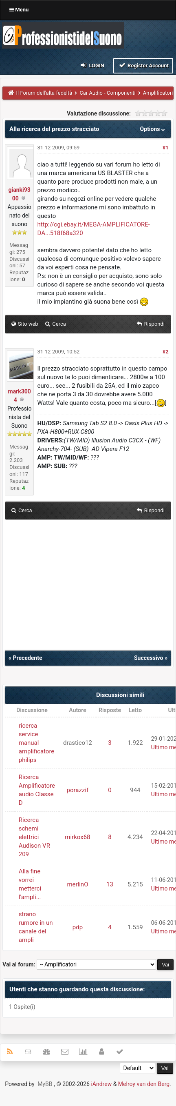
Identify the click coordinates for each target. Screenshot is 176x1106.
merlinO (77, 884)
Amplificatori (158, 93)
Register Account (143, 65)
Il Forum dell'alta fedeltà (44, 93)
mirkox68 (77, 837)
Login (91, 65)
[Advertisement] (88, 589)
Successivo (148, 658)
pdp (78, 927)
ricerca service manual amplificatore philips (37, 743)
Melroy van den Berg (143, 1084)
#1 (166, 147)
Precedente (27, 658)
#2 (166, 352)
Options (153, 129)
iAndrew (101, 1084)
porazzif (78, 790)
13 (109, 884)
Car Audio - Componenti (107, 93)
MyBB (44, 1084)
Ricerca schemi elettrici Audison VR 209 (34, 837)
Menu (19, 10)
